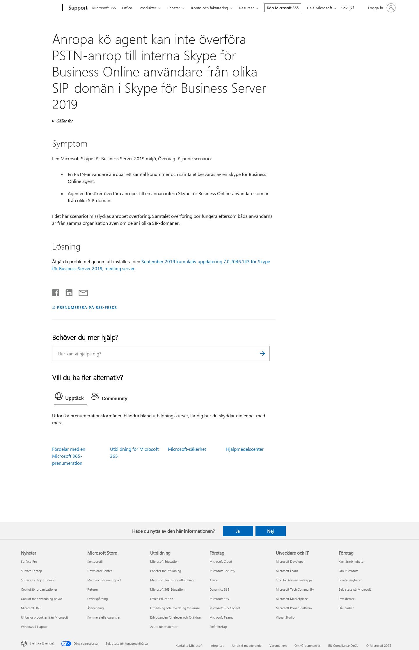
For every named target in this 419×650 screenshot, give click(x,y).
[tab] (70, 397)
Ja (238, 531)
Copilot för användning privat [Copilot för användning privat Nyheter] (41, 598)
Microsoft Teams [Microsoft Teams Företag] (221, 617)
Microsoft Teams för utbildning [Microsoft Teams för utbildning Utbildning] (171, 580)
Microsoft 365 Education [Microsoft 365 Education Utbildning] (167, 589)
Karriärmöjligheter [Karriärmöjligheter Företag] (352, 561)
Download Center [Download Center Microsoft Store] (99, 571)
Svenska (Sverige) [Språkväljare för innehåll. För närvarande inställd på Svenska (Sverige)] (42, 643)
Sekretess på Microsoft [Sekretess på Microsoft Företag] (355, 589)
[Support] (78, 8)
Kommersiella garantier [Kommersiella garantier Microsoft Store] (103, 617)
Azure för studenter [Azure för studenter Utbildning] (163, 626)
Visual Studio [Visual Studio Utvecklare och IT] (285, 617)
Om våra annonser (307, 645)
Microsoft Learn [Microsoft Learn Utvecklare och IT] (287, 571)
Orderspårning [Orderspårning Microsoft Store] (97, 598)
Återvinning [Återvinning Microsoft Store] (95, 608)
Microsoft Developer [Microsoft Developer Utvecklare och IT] (290, 561)
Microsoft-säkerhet (187, 449)
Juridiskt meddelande (247, 645)
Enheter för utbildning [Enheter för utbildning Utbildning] (165, 571)
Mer (243, 7)
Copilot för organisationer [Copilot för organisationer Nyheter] (39, 589)
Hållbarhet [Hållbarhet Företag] (346, 608)
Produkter (148, 7)
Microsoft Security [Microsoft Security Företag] (222, 571)
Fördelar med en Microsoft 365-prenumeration (68, 456)
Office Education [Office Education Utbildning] (161, 598)
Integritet (217, 645)
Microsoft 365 (104, 7)
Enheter (174, 7)
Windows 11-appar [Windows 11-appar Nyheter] (34, 626)
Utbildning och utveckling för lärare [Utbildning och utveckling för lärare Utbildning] (175, 608)
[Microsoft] (41, 8)
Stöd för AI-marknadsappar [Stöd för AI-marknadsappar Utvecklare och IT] (295, 580)
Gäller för (64, 121)
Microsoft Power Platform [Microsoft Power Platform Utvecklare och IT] (294, 608)
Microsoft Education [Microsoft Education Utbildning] (164, 561)
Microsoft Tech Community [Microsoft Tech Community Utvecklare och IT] (295, 589)
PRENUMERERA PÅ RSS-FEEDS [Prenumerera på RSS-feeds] (87, 307)
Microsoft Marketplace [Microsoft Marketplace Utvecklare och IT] (292, 598)
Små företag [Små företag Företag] (218, 626)
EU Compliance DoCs (343, 645)
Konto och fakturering (210, 7)
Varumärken (278, 645)
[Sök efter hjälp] (347, 7)
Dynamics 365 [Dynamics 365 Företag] (219, 589)
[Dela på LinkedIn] (66, 291)
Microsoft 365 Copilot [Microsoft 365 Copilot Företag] (225, 608)
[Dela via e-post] (80, 291)
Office (128, 7)
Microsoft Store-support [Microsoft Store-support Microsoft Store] (104, 580)
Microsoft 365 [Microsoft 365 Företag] (219, 598)
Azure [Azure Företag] (214, 580)
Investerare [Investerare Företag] (347, 598)
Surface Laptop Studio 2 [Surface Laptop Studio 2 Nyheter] (37, 580)
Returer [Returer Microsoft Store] (92, 589)
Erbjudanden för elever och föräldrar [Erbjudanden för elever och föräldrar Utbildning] (175, 617)
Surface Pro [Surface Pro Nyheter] (29, 561)
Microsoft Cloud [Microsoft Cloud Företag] (221, 561)
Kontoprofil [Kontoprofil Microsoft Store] (95, 561)
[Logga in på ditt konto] (381, 8)
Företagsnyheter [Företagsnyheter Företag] (350, 580)
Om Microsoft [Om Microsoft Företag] (348, 571)
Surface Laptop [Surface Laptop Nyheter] (31, 571)
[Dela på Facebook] (56, 291)
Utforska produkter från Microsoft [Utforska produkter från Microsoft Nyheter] (44, 617)
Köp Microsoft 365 (275, 7)
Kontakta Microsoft (189, 645)
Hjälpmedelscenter (245, 449)
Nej (270, 531)
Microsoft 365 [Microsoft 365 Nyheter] (30, 608)
